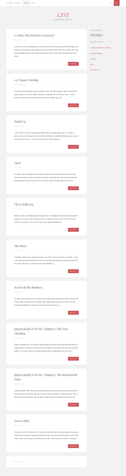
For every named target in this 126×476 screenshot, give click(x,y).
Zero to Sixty (22, 421)
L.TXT (63, 15)
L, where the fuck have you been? (34, 35)
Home (10, 3)
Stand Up (20, 121)
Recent (26, 3)
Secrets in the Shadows (28, 287)
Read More (73, 63)
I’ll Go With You (23, 204)
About (33, 3)
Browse (17, 3)
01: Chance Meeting (26, 80)
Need (17, 163)
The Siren (20, 246)
